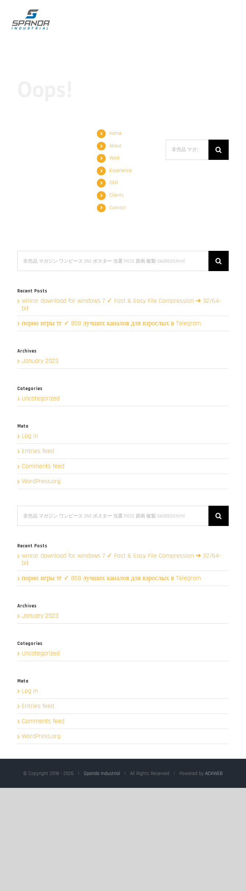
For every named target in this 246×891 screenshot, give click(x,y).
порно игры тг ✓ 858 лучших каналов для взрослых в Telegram (111, 323)
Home (115, 133)
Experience (120, 170)
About (115, 146)
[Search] (218, 150)
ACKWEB (214, 773)
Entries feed (38, 451)
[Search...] (187, 150)
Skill (113, 182)
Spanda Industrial (102, 773)
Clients (116, 195)
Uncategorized (41, 398)
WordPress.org (41, 481)
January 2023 (40, 361)
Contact (117, 207)
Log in (30, 436)
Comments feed (43, 466)
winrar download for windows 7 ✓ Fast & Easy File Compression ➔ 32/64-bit (121, 304)
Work (114, 158)
